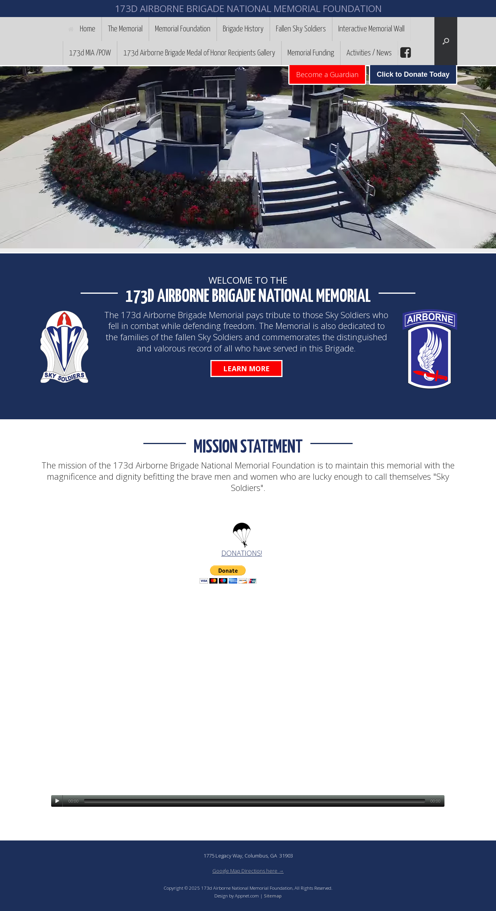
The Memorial (125, 29)
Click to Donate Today (413, 74)
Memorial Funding (311, 53)
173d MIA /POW (90, 53)
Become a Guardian (327, 74)
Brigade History (243, 29)
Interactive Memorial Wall (371, 29)
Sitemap (273, 896)
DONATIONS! (241, 553)
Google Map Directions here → (248, 870)
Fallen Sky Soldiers (301, 29)
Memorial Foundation (182, 29)
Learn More (246, 368)
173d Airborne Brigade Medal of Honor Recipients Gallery (199, 53)
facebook (404, 52)
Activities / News (369, 53)
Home (81, 29)
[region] (248, 159)
